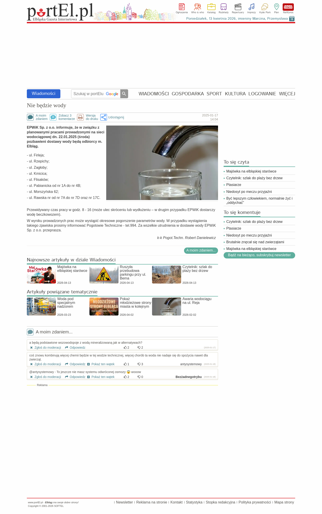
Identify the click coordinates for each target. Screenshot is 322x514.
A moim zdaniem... (201, 250)
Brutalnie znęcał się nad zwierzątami (255, 242)
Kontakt (176, 502)
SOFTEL (59, 506)
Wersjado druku (92, 117)
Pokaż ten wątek (100, 364)
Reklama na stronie (151, 502)
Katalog (211, 12)
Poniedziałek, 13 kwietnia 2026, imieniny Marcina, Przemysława (237, 18)
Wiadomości (43, 93)
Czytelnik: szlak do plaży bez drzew (254, 178)
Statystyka (194, 502)
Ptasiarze (233, 185)
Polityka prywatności (255, 502)
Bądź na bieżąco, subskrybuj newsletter (259, 255)
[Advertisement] (161, 56)
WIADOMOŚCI (154, 94)
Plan (276, 12)
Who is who (197, 12)
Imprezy (251, 12)
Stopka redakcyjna (220, 502)
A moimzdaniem (42, 117)
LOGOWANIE (262, 94)
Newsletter (124, 502)
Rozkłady (224, 12)
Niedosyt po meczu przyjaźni (249, 192)
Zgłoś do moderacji (45, 347)
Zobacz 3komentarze (67, 117)
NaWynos (288, 7)
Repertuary (238, 12)
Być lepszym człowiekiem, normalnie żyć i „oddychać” (259, 200)
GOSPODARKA (188, 94)
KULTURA (235, 94)
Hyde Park (265, 12)
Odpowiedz (73, 347)
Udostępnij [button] (116, 117)
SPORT (214, 94)
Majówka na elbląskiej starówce (251, 171)
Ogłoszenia (182, 12)
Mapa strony (284, 502)
